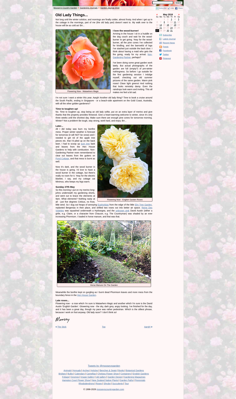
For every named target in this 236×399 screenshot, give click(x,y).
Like (172, 8)
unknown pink (122, 210)
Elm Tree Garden (143, 204)
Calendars (80, 373)
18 (175, 25)
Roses (99, 383)
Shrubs (107, 383)
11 (175, 22)
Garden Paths (126, 380)
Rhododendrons (86, 383)
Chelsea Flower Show (108, 373)
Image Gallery (87, 377)
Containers (125, 373)
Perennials (140, 380)
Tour (127, 383)
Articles (94, 370)
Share (180, 8)
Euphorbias (103, 204)
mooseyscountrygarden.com (110, 389)
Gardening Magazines (134, 377)
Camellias (91, 373)
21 (161, 28)
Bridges (62, 373)
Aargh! (147, 327)
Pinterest (167, 58)
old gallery (101, 377)
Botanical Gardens (135, 370)
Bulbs (70, 373)
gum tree (85, 144)
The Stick (61, 327)
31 (171, 30)
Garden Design (115, 377)
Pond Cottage (62, 158)
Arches (86, 370)
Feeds (165, 47)
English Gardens (141, 373)
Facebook (167, 50)
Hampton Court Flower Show (76, 380)
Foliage (65, 377)
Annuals (77, 370)
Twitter (166, 54)
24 (171, 28)
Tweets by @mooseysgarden (104, 366)
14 (161, 25)
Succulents (117, 383)
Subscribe (163, 8)
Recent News (169, 43)
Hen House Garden (86, 295)
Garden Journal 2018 (109, 8)
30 (168, 30)
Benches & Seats (108, 370)
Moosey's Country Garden (65, 8)
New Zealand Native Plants (105, 380)
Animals (67, 370)
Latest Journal (169, 39)
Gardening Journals (88, 8)
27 (157, 30)
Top (104, 327)
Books (121, 370)
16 (168, 25)
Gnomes (75, 377)
